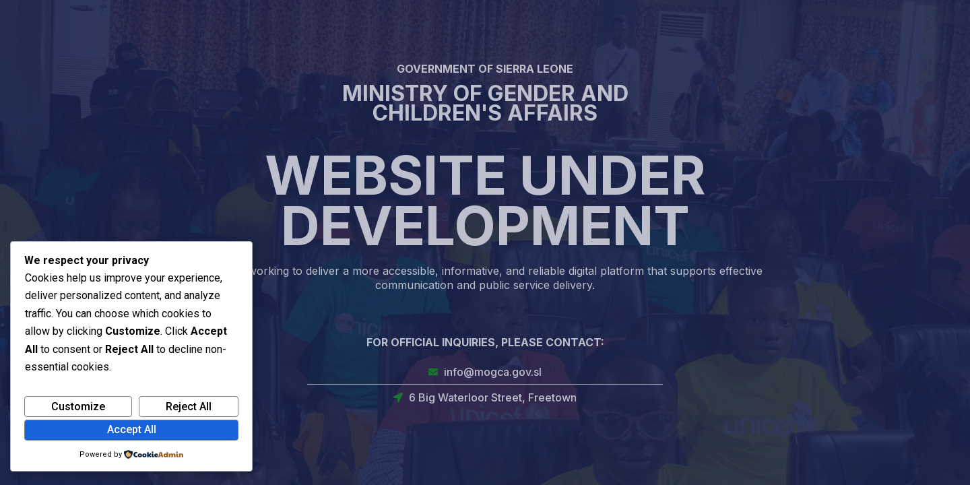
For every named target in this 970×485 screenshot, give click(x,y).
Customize (78, 406)
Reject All (189, 406)
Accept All (131, 429)
